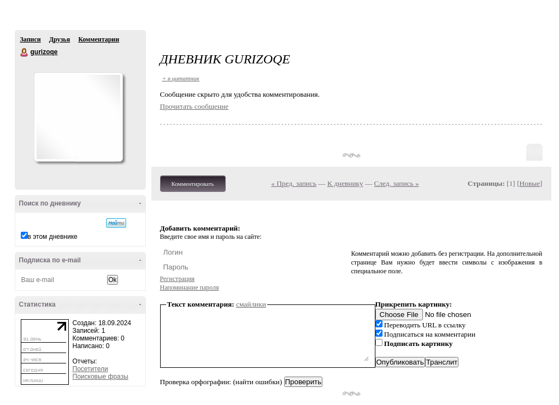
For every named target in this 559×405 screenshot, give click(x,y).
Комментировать (193, 183)
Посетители (90, 369)
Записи (30, 39)
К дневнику (345, 183)
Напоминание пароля (189, 287)
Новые (530, 183)
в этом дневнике (53, 236)
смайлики (251, 304)
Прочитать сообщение (194, 106)
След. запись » (396, 183)
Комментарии (98, 39)
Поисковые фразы (100, 376)
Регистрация (177, 279)
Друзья (59, 39)
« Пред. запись (293, 183)
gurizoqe (24, 52)
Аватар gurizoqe (78, 117)
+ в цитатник (180, 78)
